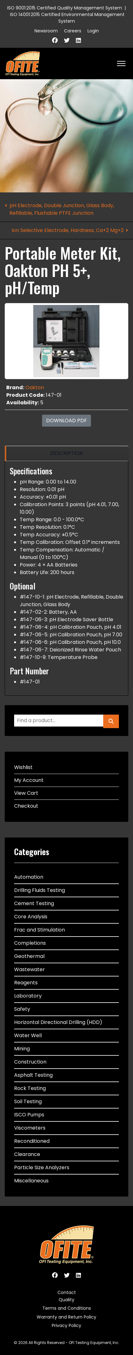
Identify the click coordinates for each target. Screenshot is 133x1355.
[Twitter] (67, 40)
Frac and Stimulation (39, 929)
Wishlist (23, 767)
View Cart (26, 793)
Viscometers (29, 1127)
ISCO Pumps (29, 1114)
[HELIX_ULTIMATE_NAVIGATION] (121, 63)
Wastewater (29, 969)
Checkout (26, 806)
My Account (29, 780)
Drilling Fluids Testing (39, 890)
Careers (72, 31)
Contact (66, 1292)
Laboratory (28, 995)
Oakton (34, 387)
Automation (28, 877)
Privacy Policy (66, 1325)
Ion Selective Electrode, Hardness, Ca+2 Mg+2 (68, 230)
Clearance (27, 1154)
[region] (66, 453)
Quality (66, 1300)
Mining (22, 1048)
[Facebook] (55, 40)
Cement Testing (34, 903)
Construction (30, 1061)
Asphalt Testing (33, 1075)
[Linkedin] (78, 40)
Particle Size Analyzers (41, 1167)
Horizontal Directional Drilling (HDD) (58, 1022)
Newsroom (46, 31)
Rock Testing (30, 1088)
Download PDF (66, 420)
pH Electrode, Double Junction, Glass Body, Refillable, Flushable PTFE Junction (61, 209)
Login (93, 31)
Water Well (28, 1035)
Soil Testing (28, 1101)
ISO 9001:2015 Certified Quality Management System (64, 8)
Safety (22, 1009)
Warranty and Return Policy (66, 1317)
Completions (30, 943)
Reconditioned (32, 1141)
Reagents (26, 982)
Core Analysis (30, 916)
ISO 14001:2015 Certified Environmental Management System (67, 17)
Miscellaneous (31, 1180)
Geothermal (29, 956)
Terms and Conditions (66, 1308)
